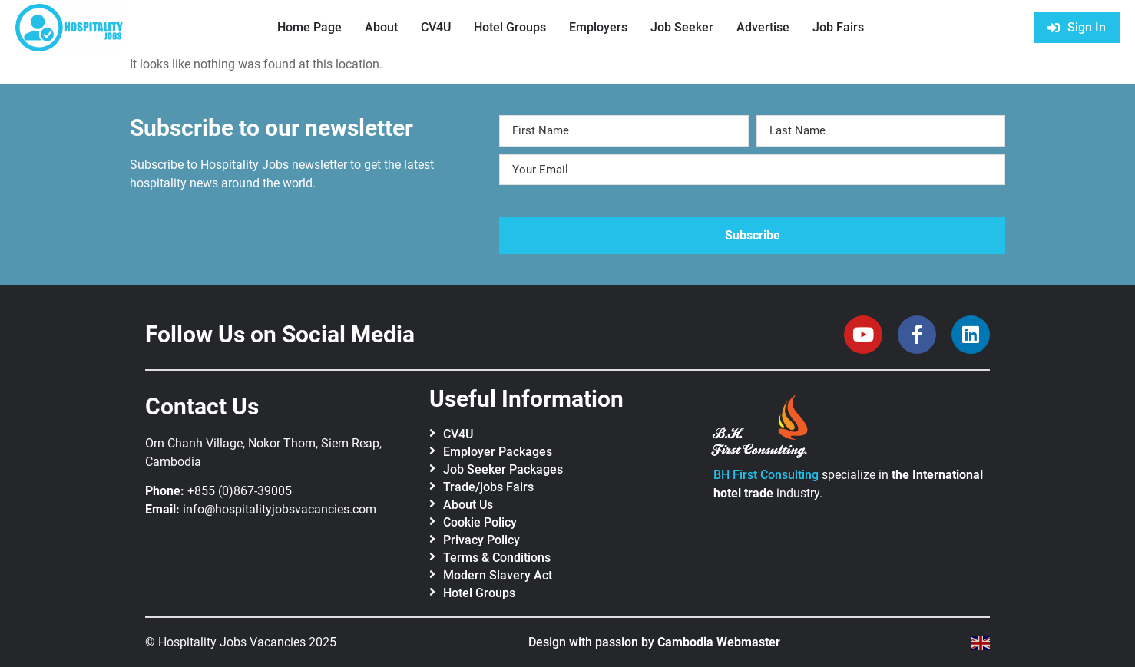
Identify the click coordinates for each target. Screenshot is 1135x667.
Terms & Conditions (497, 557)
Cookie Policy (480, 522)
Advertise (762, 27)
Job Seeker (681, 27)
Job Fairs (838, 27)
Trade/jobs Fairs (488, 487)
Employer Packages (497, 451)
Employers (598, 27)
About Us (468, 504)
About (381, 27)
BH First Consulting (766, 474)
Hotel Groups (510, 27)
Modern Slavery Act (497, 575)
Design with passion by (654, 642)
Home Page (309, 27)
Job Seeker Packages (503, 469)
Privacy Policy (481, 540)
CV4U (436, 27)
